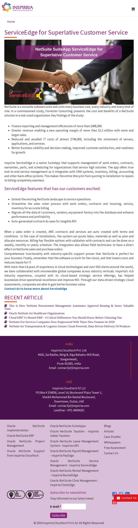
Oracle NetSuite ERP (20, 436)
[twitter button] (121, 494)
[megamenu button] (133, 9)
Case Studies (112, 437)
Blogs (107, 426)
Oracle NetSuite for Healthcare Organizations (37, 313)
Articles (109, 431)
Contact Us (111, 453)
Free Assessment (115, 448)
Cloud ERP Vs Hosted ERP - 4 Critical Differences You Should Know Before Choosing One (65, 317)
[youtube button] (114, 502)
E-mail (55, 507)
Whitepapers (112, 442)
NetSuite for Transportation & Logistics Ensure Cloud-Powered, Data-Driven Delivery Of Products (69, 326)
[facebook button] (114, 494)
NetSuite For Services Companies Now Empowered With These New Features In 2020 (62, 321)
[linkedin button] (127, 494)
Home (11, 22)
